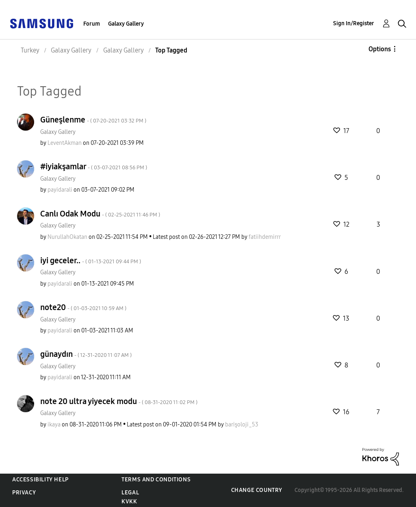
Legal (130, 492)
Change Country (256, 490)
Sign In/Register (353, 23)
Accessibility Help (40, 479)
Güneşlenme (93, 120)
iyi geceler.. (90, 260)
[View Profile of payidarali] (60, 189)
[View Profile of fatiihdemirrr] (265, 237)
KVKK (129, 501)
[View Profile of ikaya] (54, 424)
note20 (83, 307)
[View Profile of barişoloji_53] (241, 424)
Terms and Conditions (156, 479)
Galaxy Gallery (126, 23)
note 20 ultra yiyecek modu (118, 401)
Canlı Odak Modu (100, 214)
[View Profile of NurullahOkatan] (67, 237)
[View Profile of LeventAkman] (65, 143)
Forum (91, 23)
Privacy (24, 492)
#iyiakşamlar (93, 166)
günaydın (86, 354)
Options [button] (379, 49)
